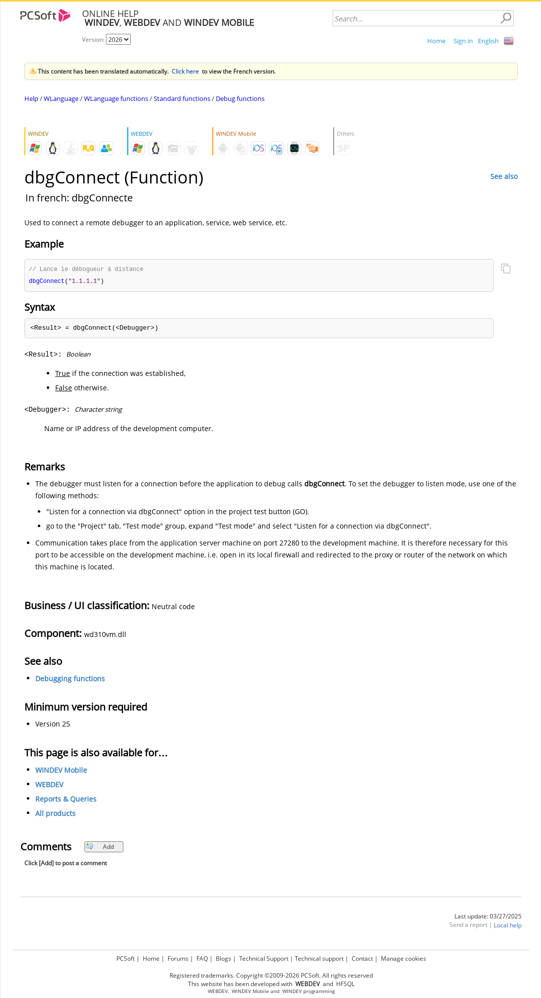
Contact (362, 958)
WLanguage (61, 98)
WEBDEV (49, 785)
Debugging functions (70, 679)
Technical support (319, 958)
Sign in (463, 40)
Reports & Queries (65, 800)
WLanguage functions (116, 98)
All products (55, 814)
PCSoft (125, 958)
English (488, 40)
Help (31, 98)
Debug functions (240, 98)
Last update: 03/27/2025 (488, 917)
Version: (94, 39)
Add (100, 847)
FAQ (202, 958)
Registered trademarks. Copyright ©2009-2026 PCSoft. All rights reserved (271, 975)
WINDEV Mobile (61, 771)
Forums (178, 958)
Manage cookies (403, 958)
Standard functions (182, 98)
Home (436, 40)
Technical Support (263, 958)
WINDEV (292, 991)
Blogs (223, 958)
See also (504, 176)
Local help (508, 926)
